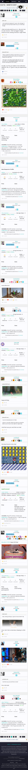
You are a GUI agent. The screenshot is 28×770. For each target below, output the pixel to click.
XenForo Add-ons (10, 760)
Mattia (3, 172)
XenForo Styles (18, 760)
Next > (23, 10)
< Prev (2, 10)
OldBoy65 (16, 569)
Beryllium (12, 762)
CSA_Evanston (5, 213)
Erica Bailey (4, 124)
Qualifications (4, 146)
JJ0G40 (16, 607)
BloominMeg (16, 79)
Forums (7, 1)
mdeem (16, 42)
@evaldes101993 (5, 542)
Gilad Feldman (5, 702)
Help (16, 762)
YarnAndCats (16, 278)
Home (2, 1)
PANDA (18, 125)
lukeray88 (16, 342)
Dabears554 (16, 13)
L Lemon (16, 531)
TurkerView (21, 152)
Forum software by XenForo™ (14, 757)
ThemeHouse (21, 758)
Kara (16, 307)
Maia (16, 160)
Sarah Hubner (4, 492)
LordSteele (16, 377)
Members (14, 1)
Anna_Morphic (16, 695)
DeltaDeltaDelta (16, 117)
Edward (3, 250)
